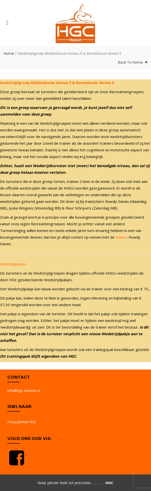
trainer (121, 237)
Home (9, 53)
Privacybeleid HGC (21, 422)
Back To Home (130, 62)
